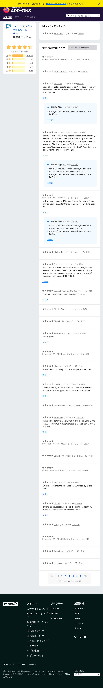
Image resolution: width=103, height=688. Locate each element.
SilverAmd (58, 321)
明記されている (14, 671)
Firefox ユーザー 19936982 (54, 198)
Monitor (78, 623)
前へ (52, 576)
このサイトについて (38, 608)
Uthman (57, 563)
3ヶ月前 (84, 198)
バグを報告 (33, 650)
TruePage (26, 37)
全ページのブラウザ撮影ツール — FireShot (22, 30)
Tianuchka (58, 132)
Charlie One (59, 309)
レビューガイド (35, 655)
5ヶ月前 (84, 539)
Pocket (78, 628)
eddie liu (58, 417)
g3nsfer (57, 366)
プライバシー (8, 664)
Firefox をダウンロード (56, 3)
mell (56, 524)
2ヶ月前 (84, 59)
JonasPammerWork (62, 456)
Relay (77, 618)
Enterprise (56, 618)
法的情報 (32, 664)
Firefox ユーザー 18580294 (54, 539)
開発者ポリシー (35, 635)
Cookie (22, 664)
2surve (57, 503)
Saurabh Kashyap (62, 291)
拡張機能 (7, 16)
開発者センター (35, 630)
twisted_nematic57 (62, 405)
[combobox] (83, 15)
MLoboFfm (58, 33)
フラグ (45, 98)
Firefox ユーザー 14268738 (54, 59)
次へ (86, 576)
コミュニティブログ (38, 640)
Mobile (54, 613)
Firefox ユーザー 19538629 (54, 444)
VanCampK (59, 333)
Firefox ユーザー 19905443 (54, 354)
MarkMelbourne (61, 252)
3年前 (80, 33)
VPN (76, 613)
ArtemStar (58, 551)
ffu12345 (58, 83)
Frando (57, 264)
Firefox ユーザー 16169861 (54, 470)
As (55, 482)
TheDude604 (60, 71)
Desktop (55, 608)
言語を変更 (79, 670)
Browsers (79, 608)
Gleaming (58, 384)
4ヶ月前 (84, 470)
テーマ (18, 16)
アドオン (32, 603)
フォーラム (33, 645)
